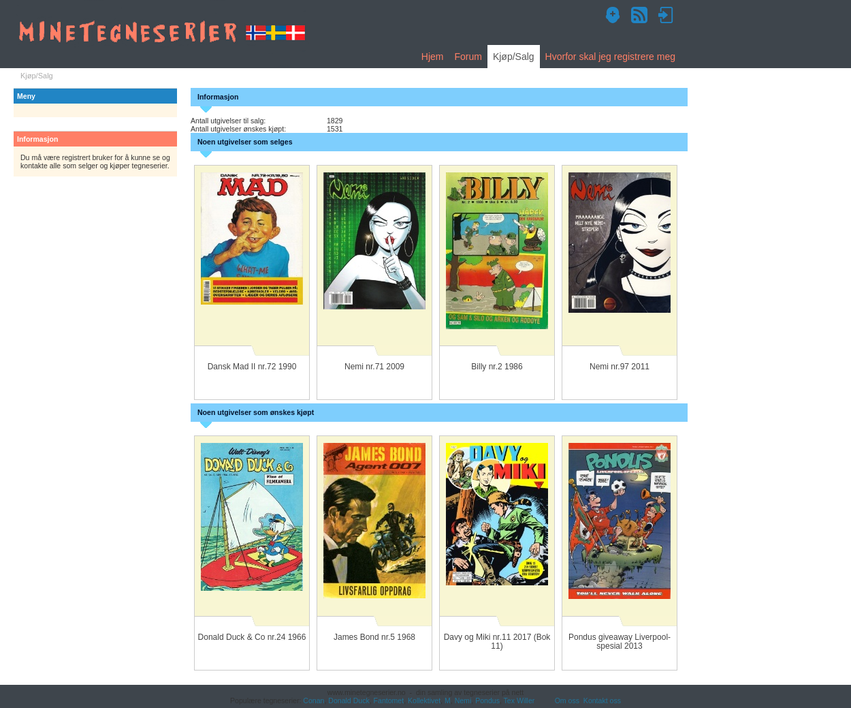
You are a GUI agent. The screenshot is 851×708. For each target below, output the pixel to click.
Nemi (463, 700)
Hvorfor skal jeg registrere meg (610, 56)
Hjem (432, 56)
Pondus (487, 700)
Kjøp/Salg (513, 56)
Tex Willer (519, 700)
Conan (313, 700)
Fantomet (389, 700)
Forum (467, 56)
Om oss (567, 700)
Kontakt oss (602, 700)
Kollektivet (424, 700)
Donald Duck (348, 700)
